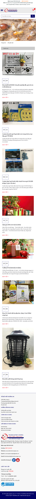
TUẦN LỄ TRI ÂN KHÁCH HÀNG (11, 268)
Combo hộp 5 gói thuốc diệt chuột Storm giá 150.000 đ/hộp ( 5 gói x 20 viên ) (17, 182)
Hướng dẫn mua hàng (6, 410)
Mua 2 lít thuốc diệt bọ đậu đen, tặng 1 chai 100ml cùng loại (16, 314)
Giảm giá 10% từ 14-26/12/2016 (11, 225)
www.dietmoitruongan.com (12, 450)
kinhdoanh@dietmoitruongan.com (13, 456)
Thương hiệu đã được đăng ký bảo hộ (9, 401)
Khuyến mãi (10, 42)
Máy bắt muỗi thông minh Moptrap (12, 379)
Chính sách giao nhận (6, 417)
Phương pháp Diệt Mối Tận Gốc (8, 403)
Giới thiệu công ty (5, 399)
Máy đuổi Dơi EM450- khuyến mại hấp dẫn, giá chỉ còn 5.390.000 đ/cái (17, 86)
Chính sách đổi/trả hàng (6, 419)
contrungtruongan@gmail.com (12, 453)
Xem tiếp (5, 97)
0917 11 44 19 (8, 448)
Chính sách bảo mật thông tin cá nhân (9, 421)
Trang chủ (3, 42)
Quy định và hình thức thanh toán (9, 412)
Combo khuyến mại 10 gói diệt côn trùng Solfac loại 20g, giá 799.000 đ (17, 135)
